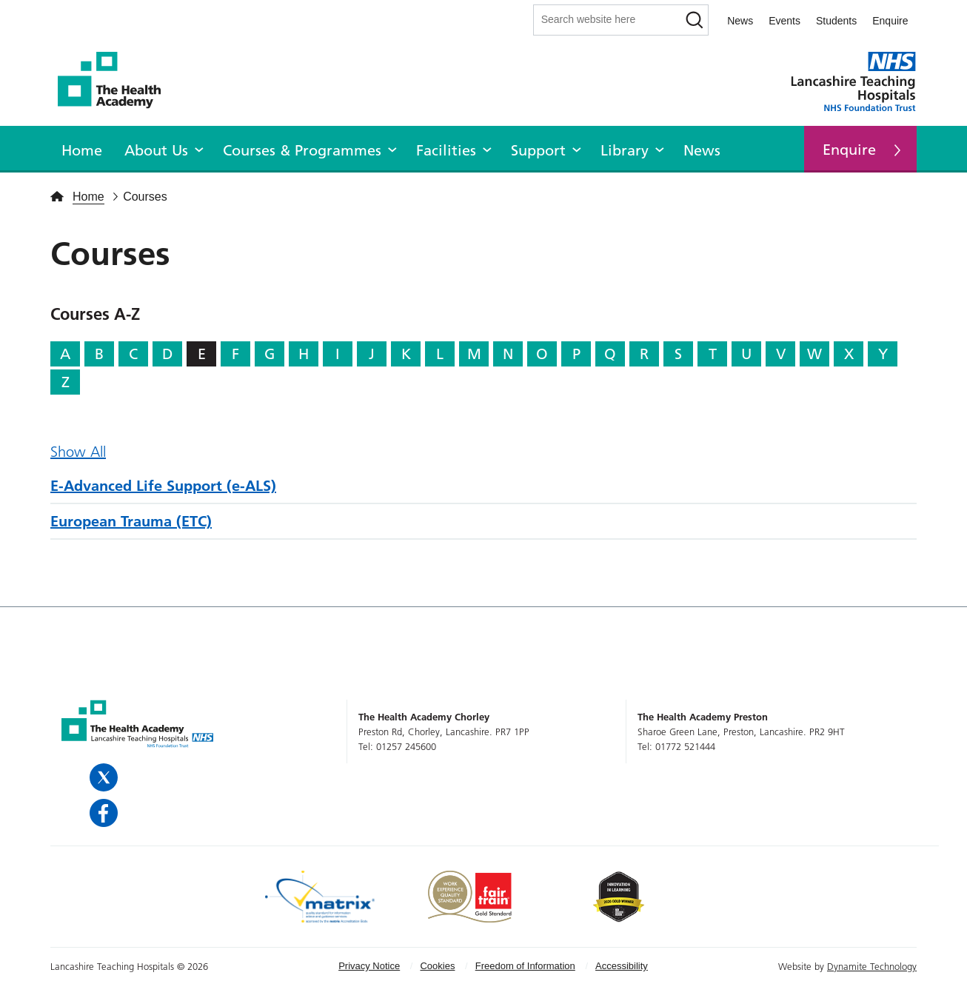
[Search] (694, 20)
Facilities (446, 150)
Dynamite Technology (872, 966)
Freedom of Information (525, 965)
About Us (156, 150)
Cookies (437, 965)
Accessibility (621, 965)
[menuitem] (81, 148)
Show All (78, 452)
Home (81, 150)
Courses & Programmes (302, 150)
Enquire (890, 21)
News (740, 21)
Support (538, 150)
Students (836, 21)
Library (624, 150)
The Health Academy (117, 80)
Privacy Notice (369, 965)
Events (784, 21)
